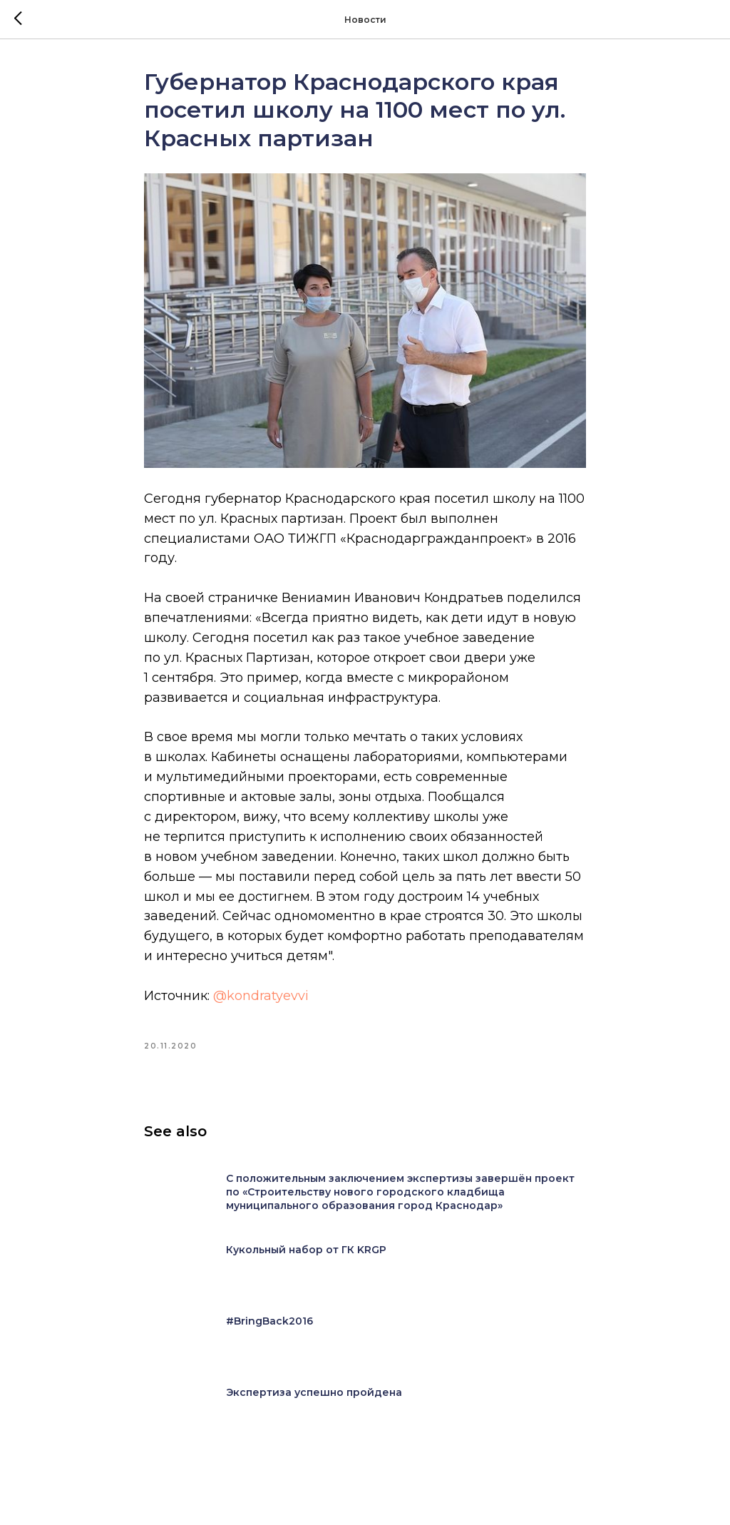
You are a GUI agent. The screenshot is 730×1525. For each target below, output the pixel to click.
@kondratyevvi (261, 996)
